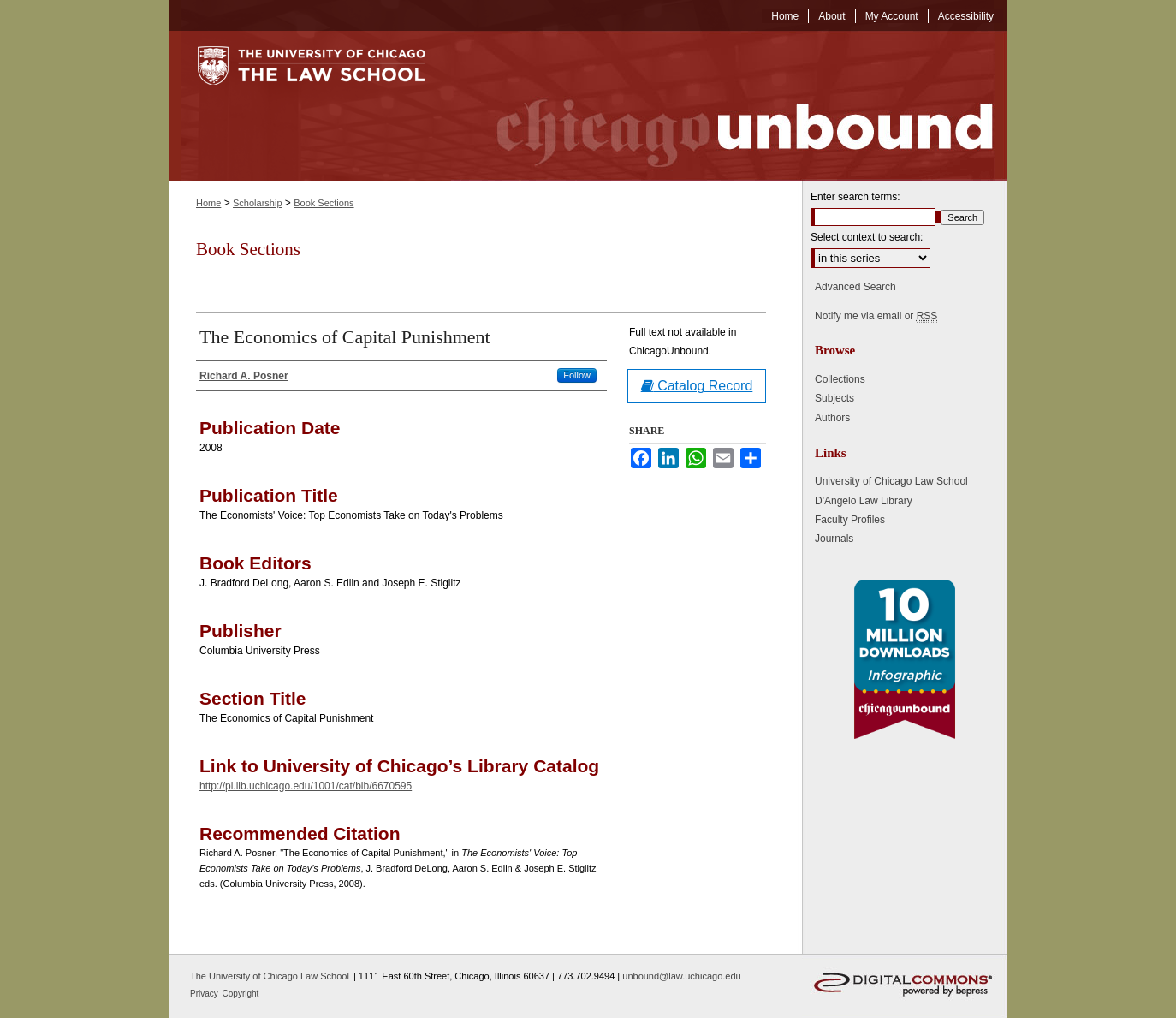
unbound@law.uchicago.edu (681, 976)
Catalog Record (697, 385)
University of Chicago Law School (891, 481)
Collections (840, 379)
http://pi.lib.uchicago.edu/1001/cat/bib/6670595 (305, 786)
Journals (834, 539)
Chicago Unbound (729, 106)
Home (208, 203)
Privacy (205, 993)
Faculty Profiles (850, 520)
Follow (577, 375)
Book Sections (323, 203)
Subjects (834, 398)
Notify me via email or (876, 316)
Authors (832, 418)
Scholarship (257, 203)
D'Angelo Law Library (863, 501)
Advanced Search (855, 287)
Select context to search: (867, 237)
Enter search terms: (855, 197)
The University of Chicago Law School (269, 976)
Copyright (241, 993)
